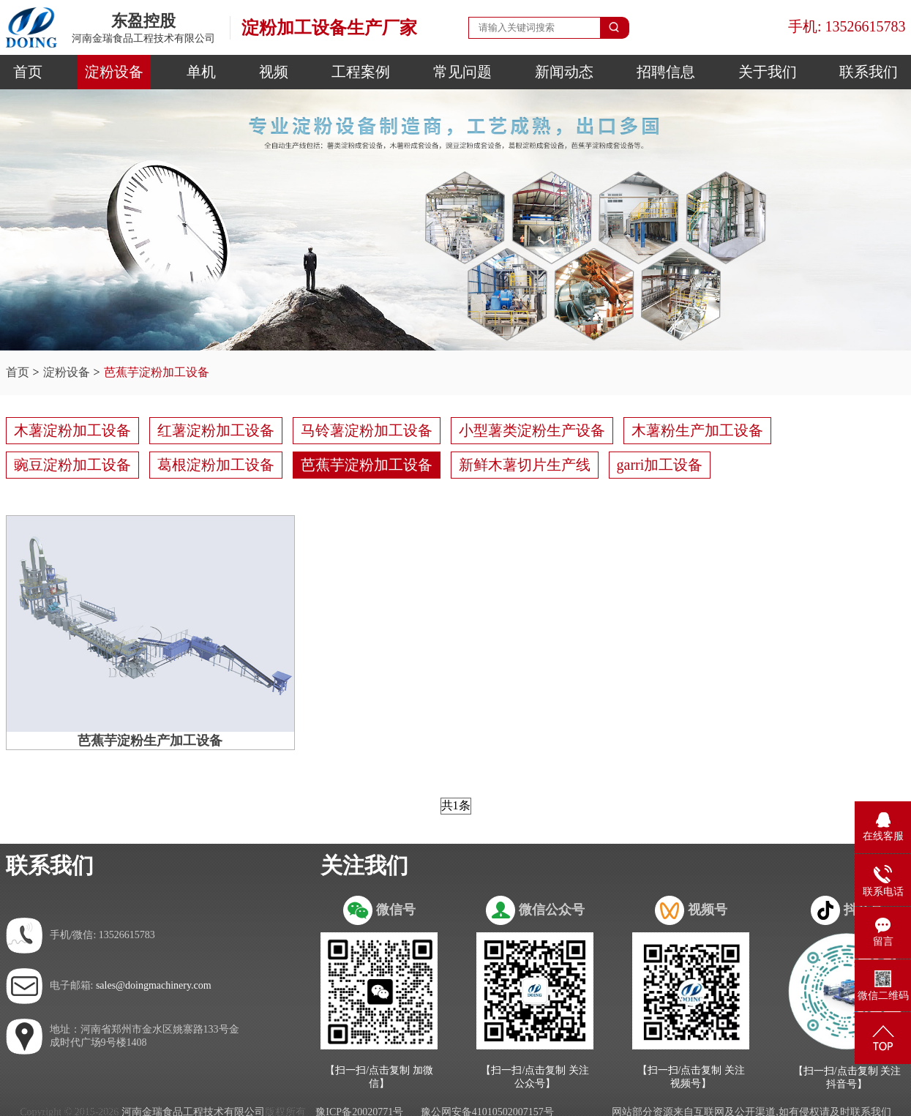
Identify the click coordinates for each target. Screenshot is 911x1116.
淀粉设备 (114, 72)
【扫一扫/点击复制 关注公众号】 (534, 1077)
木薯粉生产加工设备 (697, 430)
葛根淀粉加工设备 (215, 465)
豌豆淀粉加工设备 (72, 465)
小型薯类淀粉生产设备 (532, 430)
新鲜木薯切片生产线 (525, 465)
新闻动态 (564, 72)
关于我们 (767, 72)
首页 (27, 72)
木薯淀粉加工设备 (72, 430)
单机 (201, 72)
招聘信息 (666, 72)
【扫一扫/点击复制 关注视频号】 (691, 1077)
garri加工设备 (660, 465)
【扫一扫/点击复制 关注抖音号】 (847, 1078)
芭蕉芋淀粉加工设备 (156, 372)
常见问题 (462, 72)
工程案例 (360, 72)
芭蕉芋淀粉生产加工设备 (150, 740)
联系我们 (868, 72)
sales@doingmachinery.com (153, 985)
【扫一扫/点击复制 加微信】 (378, 1077)
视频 (273, 72)
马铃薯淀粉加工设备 (366, 430)
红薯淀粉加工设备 (215, 430)
